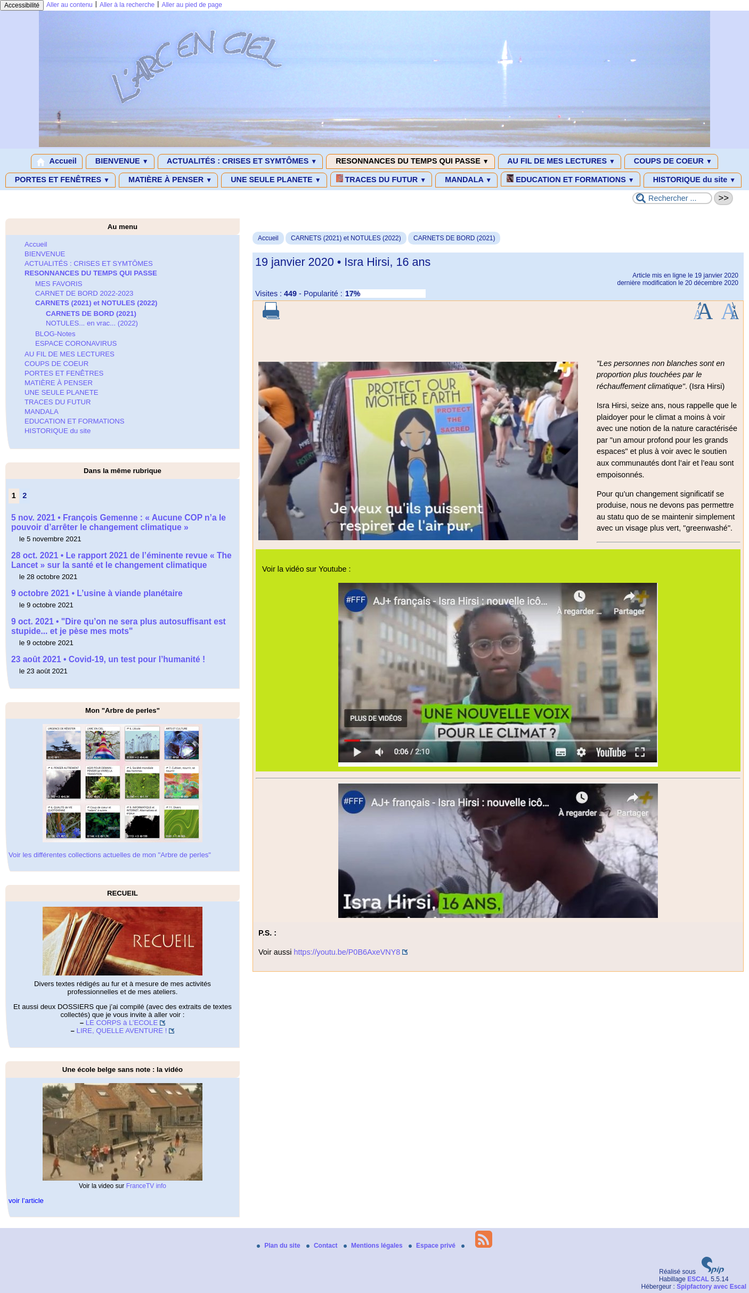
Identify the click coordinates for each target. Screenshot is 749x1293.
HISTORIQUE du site (692, 180)
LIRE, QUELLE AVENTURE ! (122, 1031)
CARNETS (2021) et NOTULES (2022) (346, 238)
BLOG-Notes (55, 334)
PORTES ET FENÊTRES (60, 180)
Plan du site (279, 1245)
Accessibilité (21, 5)
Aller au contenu (69, 5)
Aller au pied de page (191, 5)
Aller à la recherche (127, 5)
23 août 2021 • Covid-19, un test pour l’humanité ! (108, 659)
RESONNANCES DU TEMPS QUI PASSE (410, 161)
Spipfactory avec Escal (711, 1286)
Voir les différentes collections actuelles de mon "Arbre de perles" (110, 855)
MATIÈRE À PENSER (168, 180)
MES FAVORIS (58, 284)
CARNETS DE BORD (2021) (454, 238)
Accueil (57, 161)
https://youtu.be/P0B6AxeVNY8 (347, 952)
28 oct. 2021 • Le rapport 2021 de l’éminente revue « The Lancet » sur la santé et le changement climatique (121, 560)
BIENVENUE (120, 161)
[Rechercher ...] (672, 198)
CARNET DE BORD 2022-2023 (84, 293)
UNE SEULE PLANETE (274, 180)
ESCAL (698, 1279)
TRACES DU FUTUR (381, 179)
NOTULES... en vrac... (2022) (92, 323)
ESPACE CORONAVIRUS (76, 343)
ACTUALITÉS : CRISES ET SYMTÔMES (240, 161)
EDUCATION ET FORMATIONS (570, 179)
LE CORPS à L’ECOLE (122, 1023)
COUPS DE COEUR (671, 161)
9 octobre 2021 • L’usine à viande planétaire (97, 593)
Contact (322, 1245)
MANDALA (466, 180)
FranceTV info (146, 1186)
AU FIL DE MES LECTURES (559, 161)
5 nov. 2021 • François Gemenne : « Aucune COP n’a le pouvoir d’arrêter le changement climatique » (118, 522)
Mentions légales (374, 1245)
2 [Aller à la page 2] (24, 495)
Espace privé (433, 1245)
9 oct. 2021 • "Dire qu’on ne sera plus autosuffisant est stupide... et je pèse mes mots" (118, 626)
